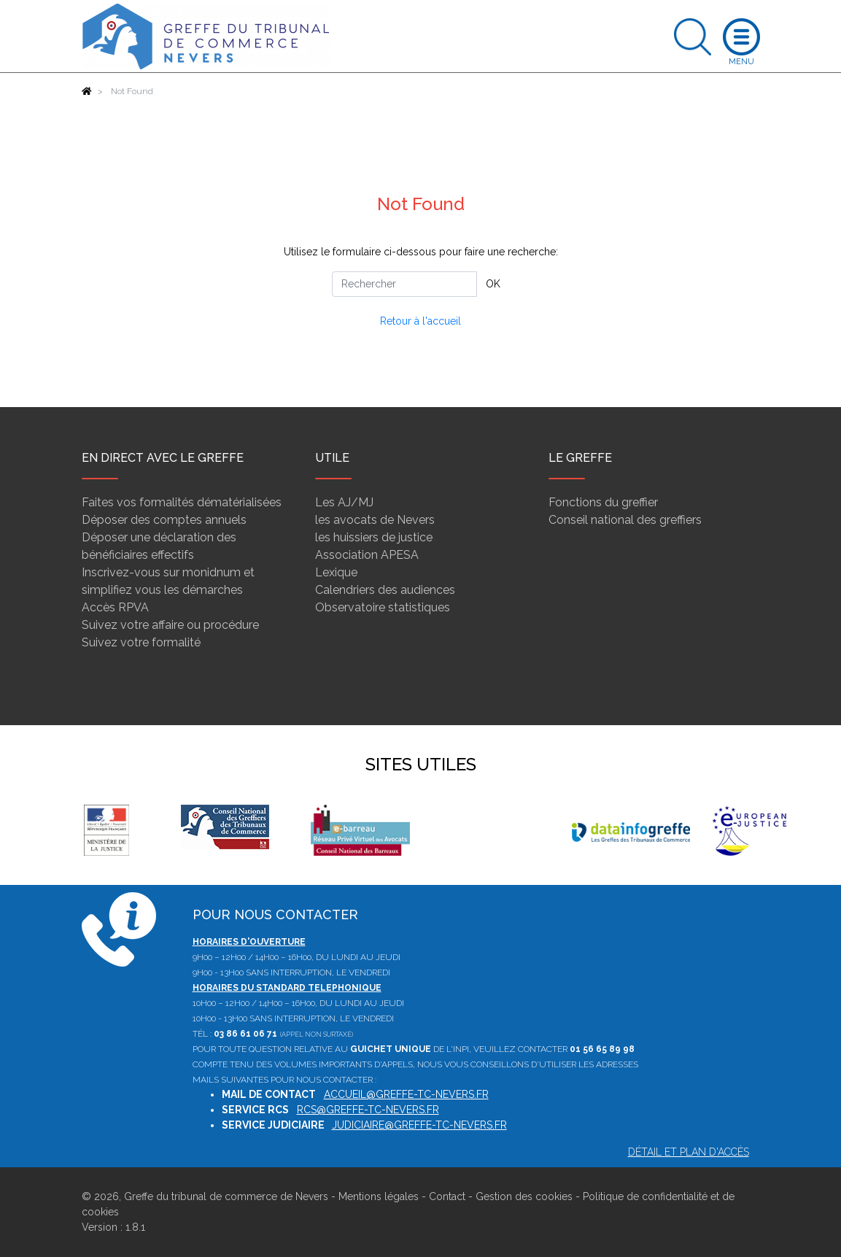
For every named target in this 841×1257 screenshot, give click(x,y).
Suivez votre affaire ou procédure (170, 625)
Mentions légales (378, 1196)
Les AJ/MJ (344, 502)
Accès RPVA (115, 607)
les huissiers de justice (374, 537)
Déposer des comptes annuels (164, 520)
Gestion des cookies (524, 1196)
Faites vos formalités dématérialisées (182, 502)
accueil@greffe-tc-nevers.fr (406, 1094)
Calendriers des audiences (385, 590)
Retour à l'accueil (420, 321)
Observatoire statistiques (382, 607)
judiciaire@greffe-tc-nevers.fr (419, 1125)
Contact (447, 1196)
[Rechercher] (404, 284)
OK (493, 284)
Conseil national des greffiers (625, 520)
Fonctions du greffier (603, 502)
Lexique (336, 572)
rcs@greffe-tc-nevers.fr (368, 1109)
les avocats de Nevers (375, 520)
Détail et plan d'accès (688, 1152)
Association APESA (367, 555)
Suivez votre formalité (141, 642)
